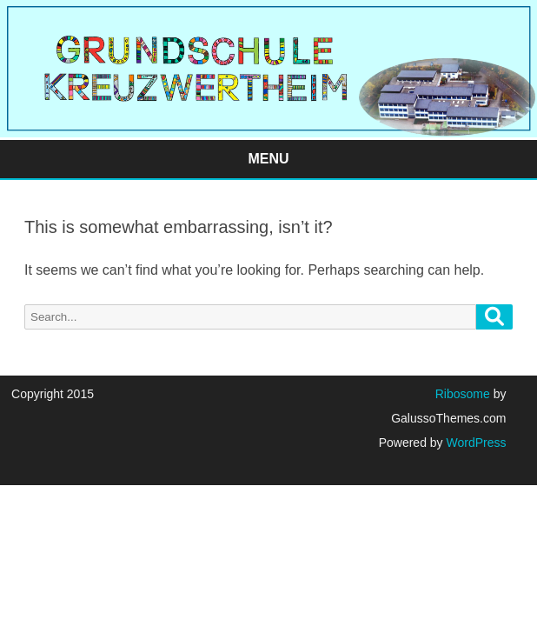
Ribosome (462, 394)
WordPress (475, 443)
